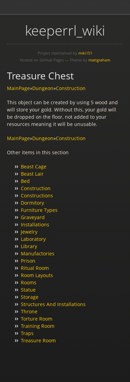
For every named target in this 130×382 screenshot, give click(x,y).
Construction (71, 88)
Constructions (37, 195)
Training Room (37, 326)
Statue (28, 289)
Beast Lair (32, 173)
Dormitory (32, 202)
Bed (25, 181)
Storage (29, 297)
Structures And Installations (53, 304)
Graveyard (33, 217)
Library (29, 246)
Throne (29, 311)
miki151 (85, 53)
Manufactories (37, 253)
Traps (27, 333)
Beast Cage (33, 166)
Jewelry (29, 231)
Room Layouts (37, 275)
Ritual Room (35, 268)
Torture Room (36, 318)
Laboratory (33, 239)
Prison (28, 260)
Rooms (28, 282)
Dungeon (42, 88)
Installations (35, 224)
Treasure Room (38, 340)
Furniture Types (39, 210)
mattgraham (99, 59)
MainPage (18, 88)
